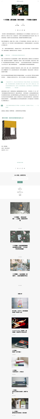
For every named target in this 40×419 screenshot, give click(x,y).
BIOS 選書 (17, 25)
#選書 (22, 162)
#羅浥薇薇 (19, 162)
